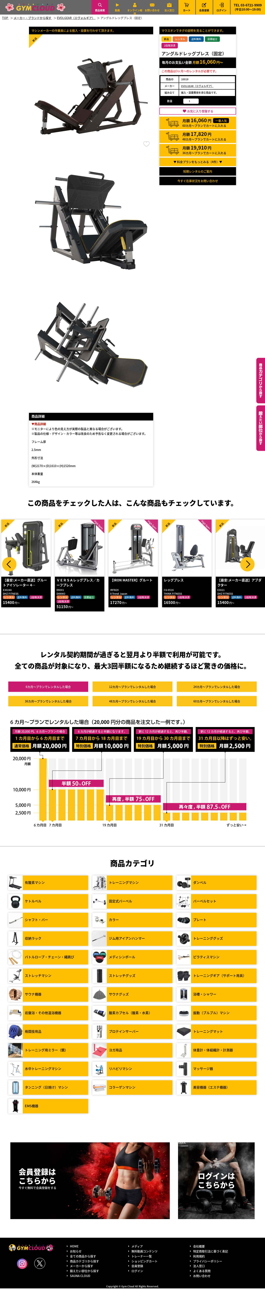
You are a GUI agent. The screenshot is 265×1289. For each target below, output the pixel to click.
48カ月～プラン (132, 702)
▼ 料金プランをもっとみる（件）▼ (197, 162)
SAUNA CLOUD (80, 1276)
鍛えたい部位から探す (260, 428)
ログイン (221, 10)
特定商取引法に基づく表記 (210, 1252)
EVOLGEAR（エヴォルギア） (197, 86)
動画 (117, 10)
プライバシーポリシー (207, 1261)
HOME (74, 1247)
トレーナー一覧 (141, 1256)
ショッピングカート (144, 1261)
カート (186, 7)
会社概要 (199, 1247)
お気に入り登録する (200, 111)
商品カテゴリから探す (84, 1261)
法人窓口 (169, 10)
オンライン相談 (134, 11)
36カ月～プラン (48, 702)
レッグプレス (173, 580)
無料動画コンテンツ (144, 1252)
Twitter (40, 1264)
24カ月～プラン (216, 687)
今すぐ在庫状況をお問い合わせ (197, 181)
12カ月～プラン (132, 687)
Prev (9, 564)
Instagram (22, 1264)
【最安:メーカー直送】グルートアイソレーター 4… (25, 583)
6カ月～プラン (48, 687)
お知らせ (76, 1252)
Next (247, 564)
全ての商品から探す (83, 1256)
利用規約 (199, 1256)
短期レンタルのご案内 (197, 171)
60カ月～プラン (216, 702)
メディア (137, 1247)
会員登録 (204, 10)
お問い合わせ (152, 10)
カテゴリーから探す (260, 380)
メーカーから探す (81, 1266)
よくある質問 (202, 1271)
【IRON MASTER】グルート (131, 580)
